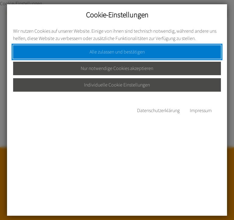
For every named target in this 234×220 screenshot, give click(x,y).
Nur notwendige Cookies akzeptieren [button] (117, 68)
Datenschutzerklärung (158, 110)
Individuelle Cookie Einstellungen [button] (117, 85)
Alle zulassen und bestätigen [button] (117, 52)
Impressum (201, 110)
